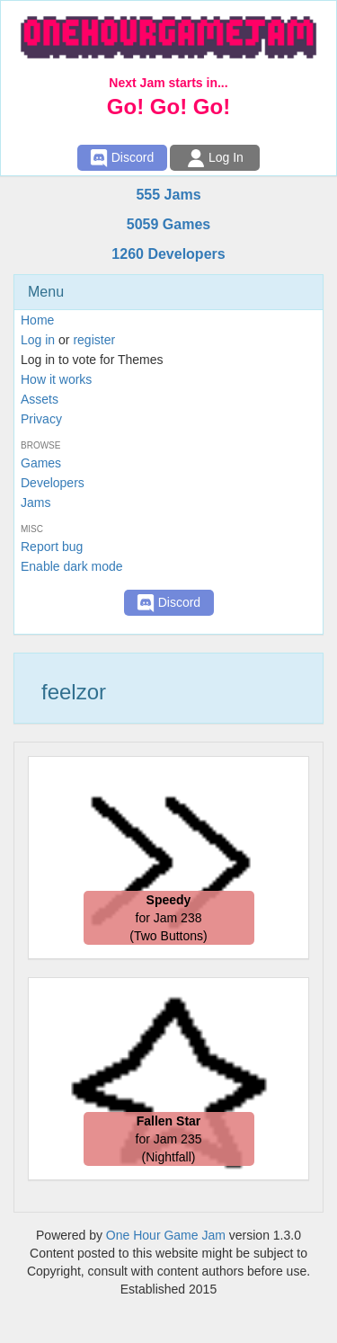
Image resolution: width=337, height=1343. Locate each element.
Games (41, 463)
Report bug (52, 546)
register (94, 340)
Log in (38, 340)
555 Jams (168, 194)
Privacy (41, 419)
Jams (35, 502)
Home (37, 320)
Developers (52, 483)
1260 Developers (168, 254)
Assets (39, 399)
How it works (56, 379)
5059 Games (168, 224)
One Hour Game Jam (166, 1235)
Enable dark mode (72, 566)
